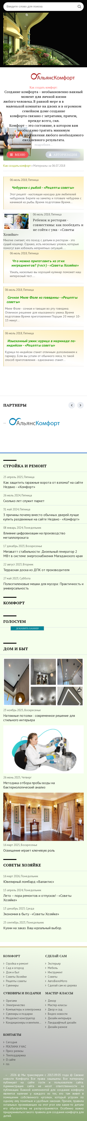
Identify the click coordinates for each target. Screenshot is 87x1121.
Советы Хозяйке (16, 977)
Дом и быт (12, 972)
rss (7, 1064)
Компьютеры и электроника (23, 1009)
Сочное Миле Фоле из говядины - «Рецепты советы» (42, 299)
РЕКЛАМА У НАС (16, 1046)
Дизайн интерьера (59, 1018)
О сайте (11, 1060)
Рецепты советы (16, 981)
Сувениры (12, 985)
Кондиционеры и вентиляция (24, 1022)
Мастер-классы (57, 1005)
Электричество (15, 1005)
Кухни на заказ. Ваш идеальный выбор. (32, 928)
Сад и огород (15, 968)
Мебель (53, 968)
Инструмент (55, 972)
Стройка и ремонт (17, 963)
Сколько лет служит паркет (23, 501)
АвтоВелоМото (57, 981)
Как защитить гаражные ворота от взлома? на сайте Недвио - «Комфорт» (43, 484)
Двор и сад (55, 1009)
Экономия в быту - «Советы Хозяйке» (31, 914)
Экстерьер (54, 963)
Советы (52, 977)
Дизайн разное (57, 1027)
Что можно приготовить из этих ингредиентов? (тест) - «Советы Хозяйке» (45, 263)
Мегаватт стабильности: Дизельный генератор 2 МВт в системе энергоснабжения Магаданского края (43, 553)
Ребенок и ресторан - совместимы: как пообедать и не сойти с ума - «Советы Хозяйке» (43, 227)
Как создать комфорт (17, 166)
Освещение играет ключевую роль (29, 850)
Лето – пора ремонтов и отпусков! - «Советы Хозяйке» (37, 897)
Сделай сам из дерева (62, 985)
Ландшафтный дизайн (62, 1022)
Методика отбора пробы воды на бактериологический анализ (29, 785)
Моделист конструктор (20, 1018)
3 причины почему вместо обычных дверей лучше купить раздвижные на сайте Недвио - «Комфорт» (41, 517)
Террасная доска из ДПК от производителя (36, 570)
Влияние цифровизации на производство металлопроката (34, 535)
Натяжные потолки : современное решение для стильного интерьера (39, 717)
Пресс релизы (14, 1051)
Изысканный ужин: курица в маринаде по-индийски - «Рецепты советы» (41, 343)
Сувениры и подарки (19, 1014)
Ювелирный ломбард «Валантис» (28, 881)
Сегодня (11, 1042)
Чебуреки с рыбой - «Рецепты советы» (43, 187)
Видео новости (57, 1014)
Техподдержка (16, 1055)
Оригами (11, 1001)
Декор (52, 1001)
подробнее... (44, 145)
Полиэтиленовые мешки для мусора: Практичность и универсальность (43, 586)
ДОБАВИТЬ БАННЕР (27, 628)
